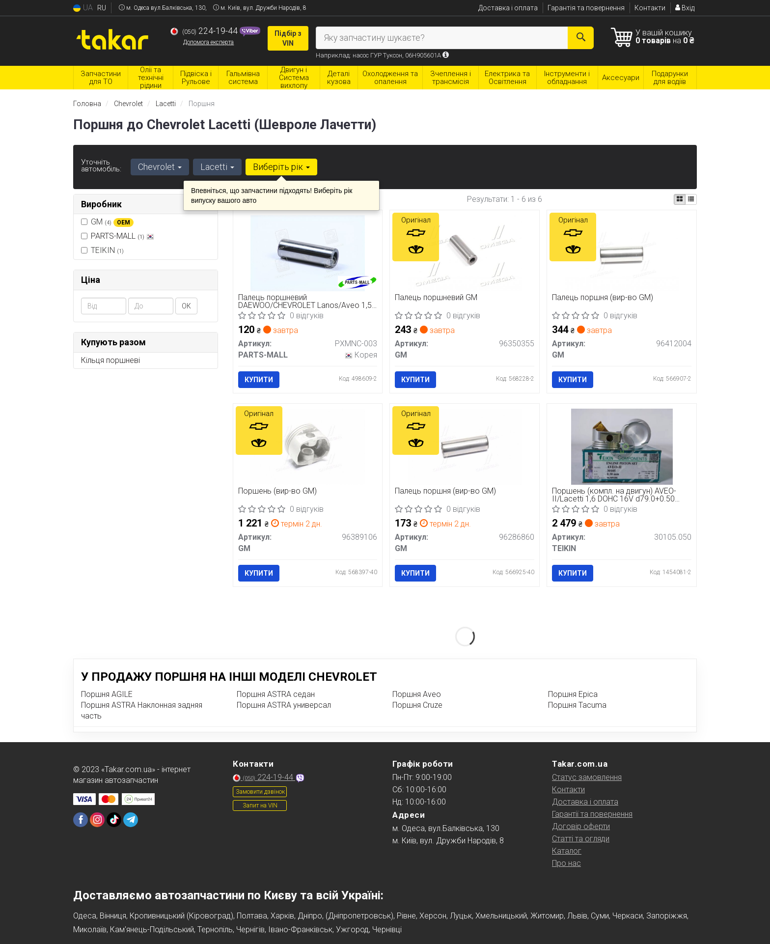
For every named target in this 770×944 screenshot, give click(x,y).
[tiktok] (114, 819)
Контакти (649, 8)
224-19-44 (205, 31)
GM (107, 222)
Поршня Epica (573, 694)
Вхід (684, 8)
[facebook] (80, 819)
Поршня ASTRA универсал (284, 705)
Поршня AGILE (107, 694)
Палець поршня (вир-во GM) (602, 298)
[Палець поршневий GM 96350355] (465, 252)
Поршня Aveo (416, 694)
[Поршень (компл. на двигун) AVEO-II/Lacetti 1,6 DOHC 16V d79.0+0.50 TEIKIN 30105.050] (622, 446)
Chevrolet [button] (160, 167)
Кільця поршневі (110, 360)
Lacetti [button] (217, 167)
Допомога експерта (208, 42)
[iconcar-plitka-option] (680, 199)
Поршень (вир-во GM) (277, 491)
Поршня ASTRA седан (276, 694)
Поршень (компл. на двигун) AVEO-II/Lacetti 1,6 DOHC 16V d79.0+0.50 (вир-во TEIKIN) (614, 494)
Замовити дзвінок (260, 791)
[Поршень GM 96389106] (307, 446)
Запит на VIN (260, 805)
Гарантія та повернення (586, 8)
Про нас (566, 863)
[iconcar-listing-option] (691, 199)
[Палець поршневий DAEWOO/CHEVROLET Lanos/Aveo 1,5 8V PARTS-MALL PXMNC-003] (307, 252)
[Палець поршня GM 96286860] (465, 446)
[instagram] (97, 819)
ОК (186, 306)
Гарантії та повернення (592, 814)
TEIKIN (102, 250)
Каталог (566, 851)
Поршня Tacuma (577, 705)
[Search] (581, 38)
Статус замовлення (587, 777)
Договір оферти (581, 826)
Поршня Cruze (417, 705)
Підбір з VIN (288, 38)
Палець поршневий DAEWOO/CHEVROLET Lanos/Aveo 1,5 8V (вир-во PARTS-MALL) (305, 301)
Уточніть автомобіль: (101, 165)
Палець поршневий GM (436, 298)
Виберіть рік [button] (281, 167)
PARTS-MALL (122, 236)
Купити (259, 380)
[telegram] (130, 819)
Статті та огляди (580, 838)
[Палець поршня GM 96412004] (622, 252)
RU (101, 8)
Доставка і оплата (508, 8)
